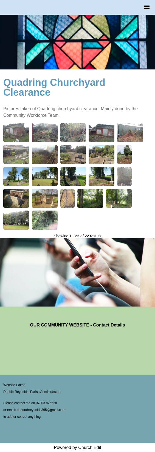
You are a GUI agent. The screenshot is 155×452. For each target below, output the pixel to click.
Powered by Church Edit (77, 447)
